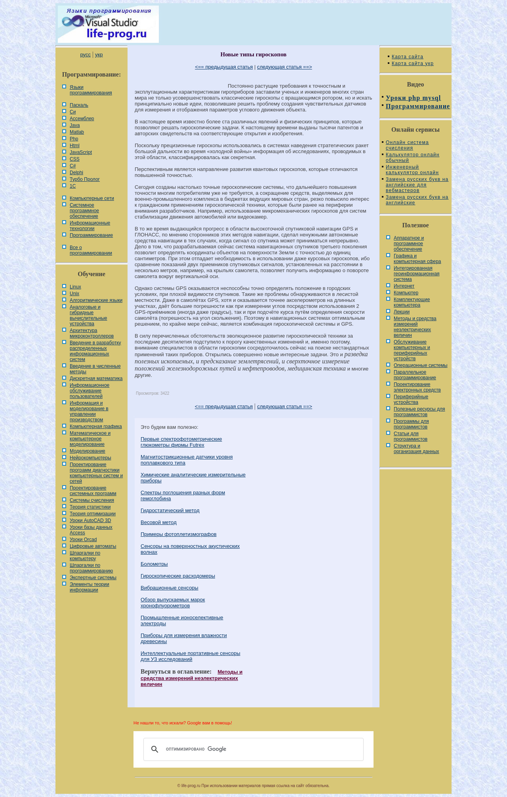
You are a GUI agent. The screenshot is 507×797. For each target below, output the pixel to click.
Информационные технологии (90, 225)
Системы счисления (92, 500)
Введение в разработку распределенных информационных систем (95, 351)
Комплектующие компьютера (412, 302)
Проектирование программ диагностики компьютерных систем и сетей (96, 473)
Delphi (76, 172)
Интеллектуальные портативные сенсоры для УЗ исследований (190, 656)
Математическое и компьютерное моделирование (90, 438)
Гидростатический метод (170, 510)
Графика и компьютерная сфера (417, 258)
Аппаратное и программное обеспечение (409, 243)
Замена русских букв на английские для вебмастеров (417, 185)
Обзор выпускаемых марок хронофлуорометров (173, 603)
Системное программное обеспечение (84, 210)
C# (73, 166)
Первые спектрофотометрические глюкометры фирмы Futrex (181, 442)
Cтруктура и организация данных (416, 448)
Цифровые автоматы (93, 546)
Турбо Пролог (85, 179)
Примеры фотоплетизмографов (179, 534)
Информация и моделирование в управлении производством (89, 411)
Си (73, 112)
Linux (75, 287)
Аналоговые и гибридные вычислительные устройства (88, 315)
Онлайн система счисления (407, 145)
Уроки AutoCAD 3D (90, 520)
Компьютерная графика (96, 426)
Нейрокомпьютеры (90, 458)
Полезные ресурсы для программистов (419, 411)
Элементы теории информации (89, 587)
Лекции (402, 312)
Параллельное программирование (415, 374)
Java (75, 125)
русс (85, 55)
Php (74, 139)
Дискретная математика (96, 378)
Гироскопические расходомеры (178, 576)
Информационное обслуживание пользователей (89, 390)
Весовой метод (159, 522)
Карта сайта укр (413, 63)
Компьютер (406, 293)
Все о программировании (91, 250)
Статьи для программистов (410, 436)
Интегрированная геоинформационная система (417, 273)
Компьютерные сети (92, 198)
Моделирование (87, 451)
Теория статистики (90, 507)
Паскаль (79, 105)
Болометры (154, 564)
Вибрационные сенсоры (169, 588)
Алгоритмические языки (96, 300)
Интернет (404, 286)
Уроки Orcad (83, 539)
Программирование (91, 235)
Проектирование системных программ (93, 490)
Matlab (77, 132)
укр (99, 55)
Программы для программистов (411, 424)
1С (73, 186)
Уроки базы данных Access (91, 530)
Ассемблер (82, 118)
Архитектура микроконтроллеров (92, 333)
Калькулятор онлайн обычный (413, 157)
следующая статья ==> (284, 67)
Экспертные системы (93, 577)
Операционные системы (421, 365)
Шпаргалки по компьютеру (85, 555)
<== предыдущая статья (224, 67)
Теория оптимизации (93, 514)
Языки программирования (91, 90)
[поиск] (252, 749)
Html (75, 145)
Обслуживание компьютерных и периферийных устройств (412, 350)
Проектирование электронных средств (417, 387)
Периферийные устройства (411, 399)
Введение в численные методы (95, 368)
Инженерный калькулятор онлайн (412, 169)
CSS (75, 159)
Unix (74, 293)
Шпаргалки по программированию (91, 568)
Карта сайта (407, 57)
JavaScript (81, 152)
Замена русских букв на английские (417, 199)
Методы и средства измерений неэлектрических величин (191, 678)
